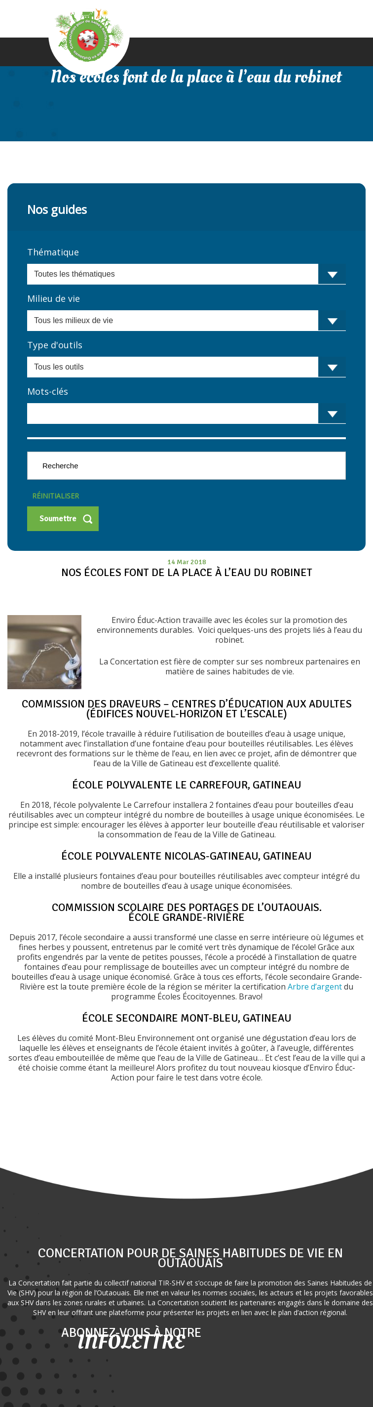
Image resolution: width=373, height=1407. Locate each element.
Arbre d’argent (316, 986)
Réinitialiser (55, 495)
